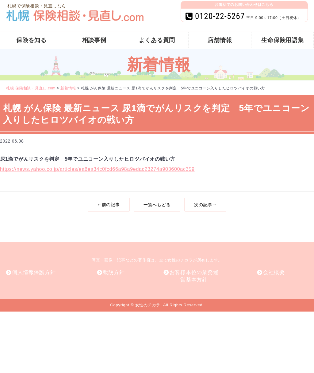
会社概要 (274, 272)
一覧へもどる (157, 204)
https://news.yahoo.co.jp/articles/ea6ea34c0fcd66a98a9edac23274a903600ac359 (97, 169)
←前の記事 (108, 204)
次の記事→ (205, 204)
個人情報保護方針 (34, 272)
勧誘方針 (114, 272)
